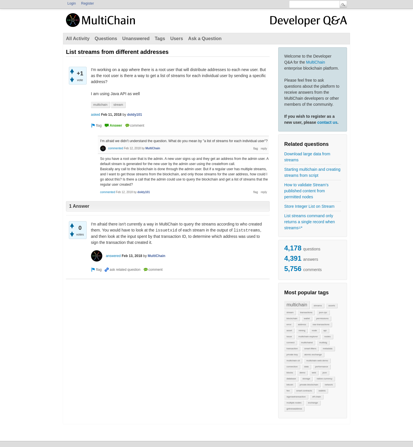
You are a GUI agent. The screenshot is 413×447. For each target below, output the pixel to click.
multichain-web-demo (317, 360)
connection (292, 366)
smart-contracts (304, 390)
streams (318, 305)
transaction (292, 348)
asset (289, 330)
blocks (290, 372)
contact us (327, 122)
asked (95, 115)
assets (331, 305)
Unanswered (135, 38)
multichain (297, 304)
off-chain (316, 396)
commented (115, 148)
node (314, 330)
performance (321, 366)
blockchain (292, 318)
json (325, 372)
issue (289, 336)
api (325, 330)
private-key (292, 354)
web (314, 372)
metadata (327, 348)
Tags (160, 38)
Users (176, 38)
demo (302, 372)
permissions (322, 318)
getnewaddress (294, 408)
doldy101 (134, 115)
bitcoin (290, 384)
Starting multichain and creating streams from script (312, 172)
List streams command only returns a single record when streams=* (309, 221)
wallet (307, 318)
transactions (306, 312)
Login (71, 3)
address (302, 324)
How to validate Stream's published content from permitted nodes (306, 191)
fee (288, 390)
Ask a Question (204, 38)
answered (113, 256)
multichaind (307, 342)
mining (302, 330)
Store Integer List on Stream (309, 206)
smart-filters (310, 348)
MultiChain (315, 62)
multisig (323, 342)
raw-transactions (321, 324)
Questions (106, 38)
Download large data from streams (307, 157)
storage (306, 378)
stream (290, 312)
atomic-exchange (313, 354)
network (329, 384)
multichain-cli (293, 360)
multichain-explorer (308, 336)
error (289, 324)
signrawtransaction (296, 396)
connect (291, 342)
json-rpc (323, 312)
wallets (322, 390)
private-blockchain (309, 384)
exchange (313, 402)
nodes (327, 336)
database (291, 378)
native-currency (324, 378)
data (306, 366)
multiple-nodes (294, 402)
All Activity (77, 38)
